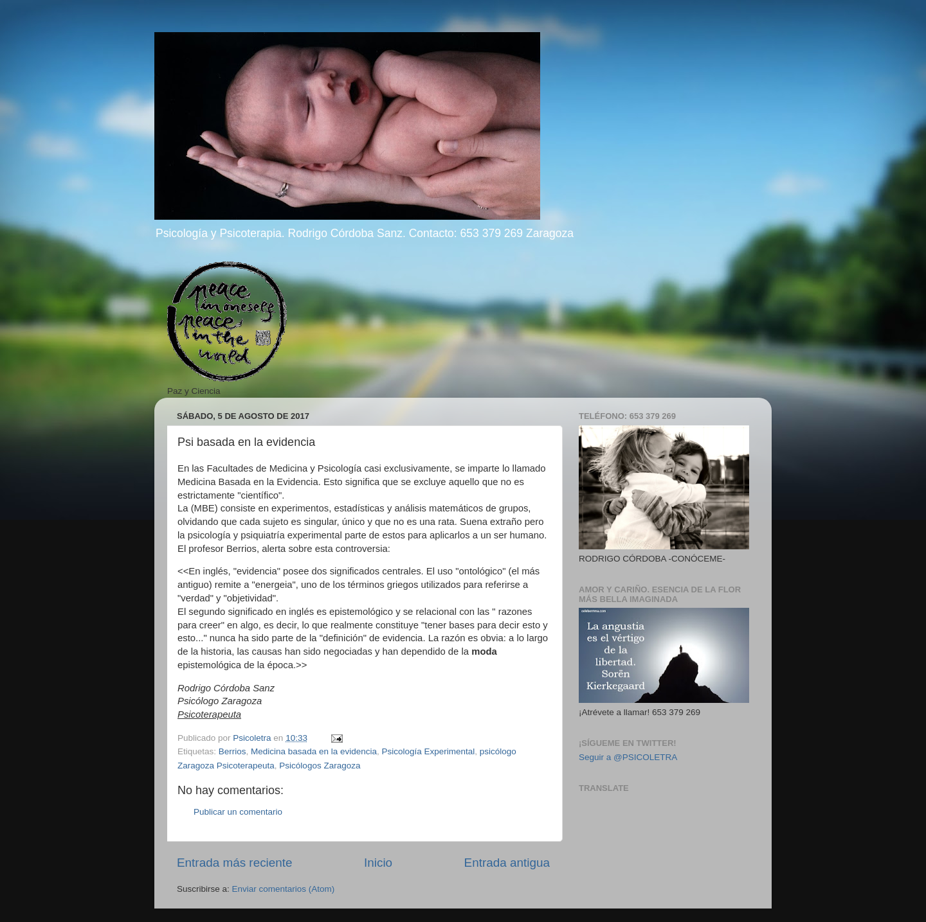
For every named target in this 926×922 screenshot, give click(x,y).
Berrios (232, 751)
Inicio (378, 862)
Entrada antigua (507, 862)
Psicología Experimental (428, 751)
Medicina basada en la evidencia (314, 751)
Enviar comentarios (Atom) (283, 889)
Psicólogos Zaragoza (319, 765)
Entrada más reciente (235, 862)
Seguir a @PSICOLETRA (628, 757)
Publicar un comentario (238, 812)
